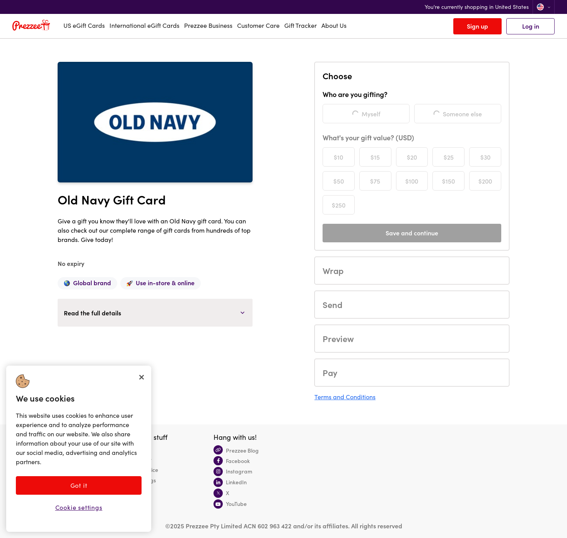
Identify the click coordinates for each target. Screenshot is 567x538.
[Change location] (543, 7)
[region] (78, 449)
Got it (78, 485)
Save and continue (412, 232)
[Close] (141, 377)
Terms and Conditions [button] (345, 397)
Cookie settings (78, 507)
